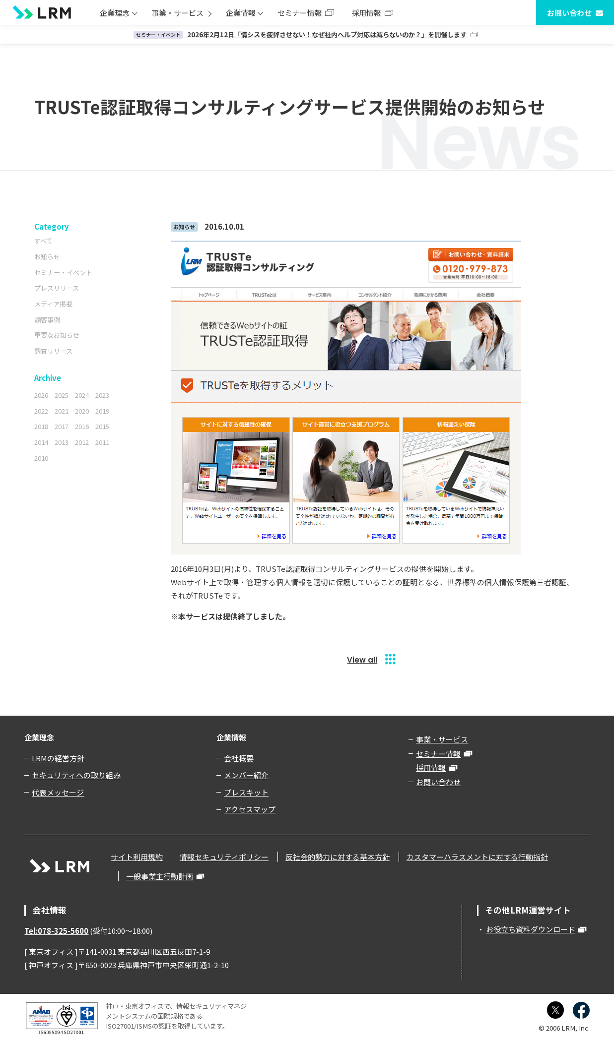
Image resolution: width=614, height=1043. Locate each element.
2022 (41, 411)
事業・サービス (177, 12)
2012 (82, 442)
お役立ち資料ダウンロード (530, 929)
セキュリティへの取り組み (76, 775)
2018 (41, 426)
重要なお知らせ (56, 335)
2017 (61, 426)
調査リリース (53, 351)
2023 (102, 395)
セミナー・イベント (63, 272)
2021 (61, 411)
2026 (41, 395)
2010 (41, 458)
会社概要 (239, 758)
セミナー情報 (299, 12)
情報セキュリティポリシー (224, 857)
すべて (43, 240)
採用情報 (366, 12)
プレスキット (246, 792)
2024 (82, 395)
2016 (82, 426)
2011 (102, 442)
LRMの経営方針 (58, 758)
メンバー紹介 (246, 775)
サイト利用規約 (137, 857)
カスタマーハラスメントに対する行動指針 (477, 857)
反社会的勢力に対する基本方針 (337, 857)
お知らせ (47, 256)
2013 (61, 442)
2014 (41, 442)
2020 (82, 411)
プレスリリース (56, 288)
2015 (102, 426)
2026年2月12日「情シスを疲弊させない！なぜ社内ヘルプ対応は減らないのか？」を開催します (301, 34)
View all (362, 660)
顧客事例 (47, 319)
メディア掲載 (53, 303)
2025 (61, 395)
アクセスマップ (249, 809)
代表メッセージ (58, 792)
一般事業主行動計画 (159, 876)
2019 (102, 411)
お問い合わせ (569, 12)
